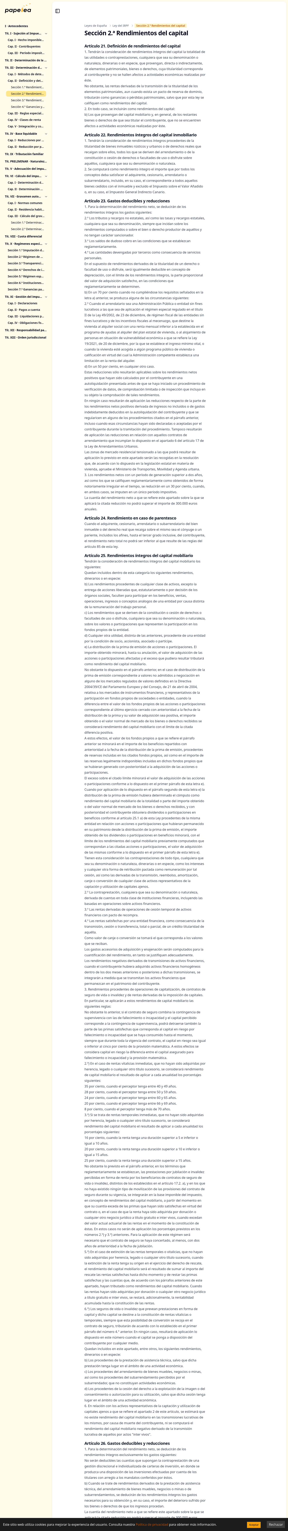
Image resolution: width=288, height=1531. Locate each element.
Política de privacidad (152, 1524)
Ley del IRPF (121, 26)
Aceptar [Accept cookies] (254, 1525)
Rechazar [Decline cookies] (276, 1524)
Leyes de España (95, 26)
